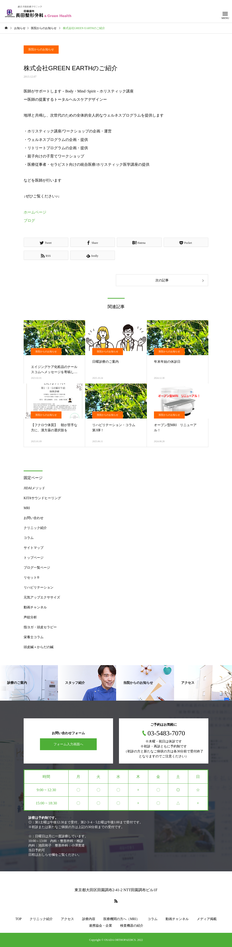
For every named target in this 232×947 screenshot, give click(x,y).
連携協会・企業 (100, 925)
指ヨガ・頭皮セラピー (40, 627)
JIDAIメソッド (34, 488)
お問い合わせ (34, 518)
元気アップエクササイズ (42, 597)
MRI (27, 508)
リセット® (31, 577)
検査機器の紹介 (131, 925)
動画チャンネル (35, 607)
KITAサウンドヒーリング (42, 498)
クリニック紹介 (35, 528)
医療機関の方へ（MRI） (121, 919)
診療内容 (88, 919)
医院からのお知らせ (41, 49)
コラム (29, 538)
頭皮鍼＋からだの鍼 (38, 647)
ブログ (29, 220)
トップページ (34, 557)
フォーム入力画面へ (68, 744)
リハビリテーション (38, 587)
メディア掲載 (207, 919)
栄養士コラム (34, 637)
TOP (18, 919)
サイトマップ (34, 548)
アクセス (67, 919)
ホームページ (35, 212)
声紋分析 (30, 617)
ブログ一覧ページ (37, 567)
